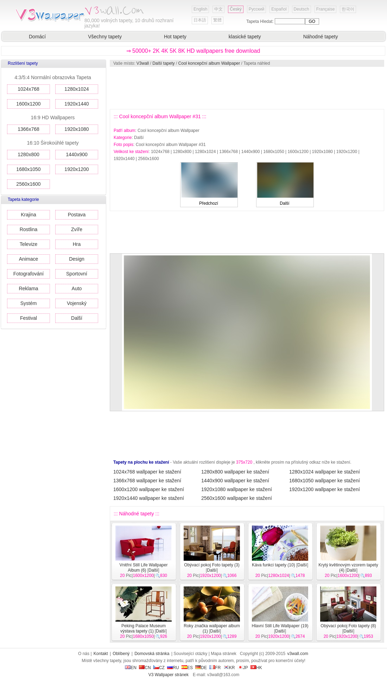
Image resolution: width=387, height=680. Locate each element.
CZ (159, 667)
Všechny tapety (105, 36)
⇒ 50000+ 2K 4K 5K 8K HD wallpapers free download (193, 51)
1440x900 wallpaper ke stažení (235, 480)
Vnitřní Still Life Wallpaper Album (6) (144, 568)
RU (173, 667)
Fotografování (28, 274)
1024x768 (28, 89)
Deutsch (301, 9)
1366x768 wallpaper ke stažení (147, 480)
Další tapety (163, 63)
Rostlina (29, 229)
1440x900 (77, 154)
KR (229, 667)
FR (215, 667)
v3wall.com (297, 653)
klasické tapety (245, 36)
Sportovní (76, 274)
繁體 (217, 20)
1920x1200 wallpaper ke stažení (324, 489)
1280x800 (28, 154)
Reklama (28, 288)
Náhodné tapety (320, 36)
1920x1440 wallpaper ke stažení (148, 498)
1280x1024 (76, 89)
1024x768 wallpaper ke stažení (147, 472)
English (200, 9)
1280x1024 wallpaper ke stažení (324, 472)
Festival (28, 318)
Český (235, 9)
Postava (77, 214)
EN (131, 667)
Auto (77, 288)
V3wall (143, 63)
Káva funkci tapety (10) (273, 565)
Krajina (28, 214)
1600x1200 (28, 104)
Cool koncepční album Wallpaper (209, 63)
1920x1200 (76, 169)
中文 (218, 9)
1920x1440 (76, 104)
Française (325, 9)
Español (278, 9)
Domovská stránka (151, 653)
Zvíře (76, 229)
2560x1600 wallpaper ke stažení (236, 498)
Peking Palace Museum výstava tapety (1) (143, 628)
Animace (28, 259)
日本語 (200, 20)
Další (76, 318)
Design (76, 259)
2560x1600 (28, 184)
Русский (257, 9)
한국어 (348, 9)
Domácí (37, 36)
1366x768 (28, 129)
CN (145, 667)
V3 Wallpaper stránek (168, 674)
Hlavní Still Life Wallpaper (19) (280, 625)
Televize (29, 244)
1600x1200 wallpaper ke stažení (148, 489)
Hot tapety (175, 36)
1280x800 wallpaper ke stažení (235, 472)
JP (242, 667)
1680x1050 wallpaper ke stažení (324, 480)
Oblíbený (121, 653)
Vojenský (77, 303)
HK (256, 667)
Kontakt (101, 653)
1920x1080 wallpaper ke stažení (236, 489)
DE (201, 667)
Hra (77, 244)
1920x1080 (76, 129)
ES (187, 667)
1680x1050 (28, 169)
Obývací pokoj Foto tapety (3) (211, 565)
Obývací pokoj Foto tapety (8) (348, 625)
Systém (28, 303)
